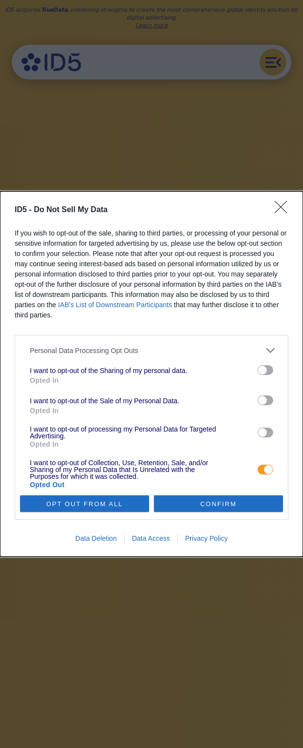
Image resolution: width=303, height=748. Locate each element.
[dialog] (151, 374)
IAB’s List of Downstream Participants (115, 305)
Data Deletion (96, 538)
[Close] (284, 210)
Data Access (151, 538)
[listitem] (151, 350)
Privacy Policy (206, 538)
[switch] (265, 370)
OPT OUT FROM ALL (84, 503)
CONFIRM (218, 503)
